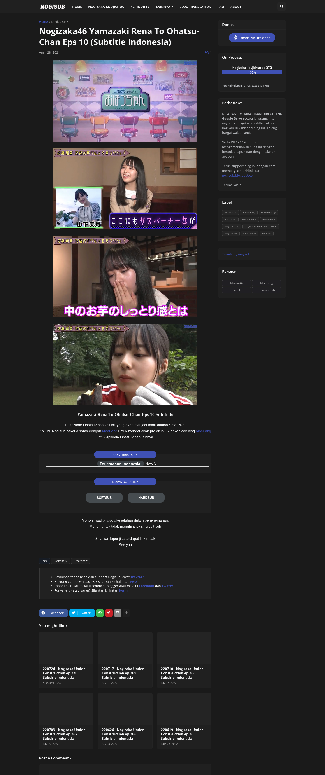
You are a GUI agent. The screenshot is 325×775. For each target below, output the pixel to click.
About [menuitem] (235, 7)
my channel (268, 219)
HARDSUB (146, 497)
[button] (281, 6)
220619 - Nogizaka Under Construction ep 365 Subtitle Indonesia (182, 734)
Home (43, 21)
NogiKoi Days (232, 226)
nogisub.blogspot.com (238, 175)
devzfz (151, 463)
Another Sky (248, 212)
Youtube (266, 233)
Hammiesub (266, 290)
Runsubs (236, 290)
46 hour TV (230, 212)
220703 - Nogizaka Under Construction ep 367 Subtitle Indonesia (64, 734)
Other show (81, 560)
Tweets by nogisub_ (237, 254)
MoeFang (109, 431)
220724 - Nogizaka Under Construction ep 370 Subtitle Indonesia (64, 673)
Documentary (268, 212)
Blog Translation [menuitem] (195, 7)
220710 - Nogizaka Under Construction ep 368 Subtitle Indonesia (182, 673)
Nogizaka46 (59, 21)
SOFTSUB (104, 497)
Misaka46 (236, 283)
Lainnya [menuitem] (163, 7)
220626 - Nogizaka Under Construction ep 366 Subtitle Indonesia (123, 734)
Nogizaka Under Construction (260, 226)
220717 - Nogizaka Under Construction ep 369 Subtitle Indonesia (123, 673)
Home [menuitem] (77, 7)
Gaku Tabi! (230, 219)
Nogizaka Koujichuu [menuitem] (106, 7)
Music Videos (249, 219)
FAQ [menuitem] (221, 7)
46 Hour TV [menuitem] (140, 7)
